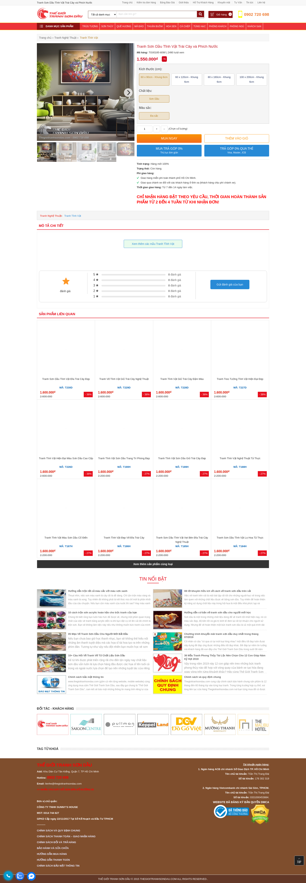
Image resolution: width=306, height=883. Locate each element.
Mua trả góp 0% (169, 151)
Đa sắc (154, 115)
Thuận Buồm (155, 26)
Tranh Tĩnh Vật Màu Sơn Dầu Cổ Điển (66, 537)
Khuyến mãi (224, 2)
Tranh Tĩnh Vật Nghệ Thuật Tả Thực (240, 458)
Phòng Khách (217, 26)
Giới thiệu (184, 2)
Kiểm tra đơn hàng (146, 2)
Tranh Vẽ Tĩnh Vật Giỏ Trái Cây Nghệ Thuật (124, 379)
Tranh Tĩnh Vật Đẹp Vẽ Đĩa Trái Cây (124, 537)
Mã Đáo (139, 26)
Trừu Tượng (90, 26)
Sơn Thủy (107, 26)
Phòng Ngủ (237, 26)
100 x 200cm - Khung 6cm (252, 79)
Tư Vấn (238, 2)
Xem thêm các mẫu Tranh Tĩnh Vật (153, 243)
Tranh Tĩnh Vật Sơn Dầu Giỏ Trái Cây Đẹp (182, 458)
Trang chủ (127, 2)
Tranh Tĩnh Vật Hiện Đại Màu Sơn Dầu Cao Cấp (66, 458)
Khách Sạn (254, 26)
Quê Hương (124, 26)
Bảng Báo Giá (167, 2)
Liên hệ (261, 2)
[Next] (128, 92)
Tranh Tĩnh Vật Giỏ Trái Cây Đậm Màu (182, 379)
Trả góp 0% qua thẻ (236, 151)
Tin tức (249, 2)
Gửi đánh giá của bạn (230, 284)
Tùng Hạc (199, 26)
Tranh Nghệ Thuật (50, 215)
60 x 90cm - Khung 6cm (154, 77)
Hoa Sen (171, 26)
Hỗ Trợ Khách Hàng (203, 2)
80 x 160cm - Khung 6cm (219, 79)
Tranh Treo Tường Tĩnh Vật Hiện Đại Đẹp (240, 379)
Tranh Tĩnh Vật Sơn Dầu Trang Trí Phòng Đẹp (124, 458)
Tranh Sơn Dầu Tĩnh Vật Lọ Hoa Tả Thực (240, 537)
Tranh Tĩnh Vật (72, 215)
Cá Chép (185, 26)
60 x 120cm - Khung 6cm (186, 79)
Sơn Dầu (154, 98)
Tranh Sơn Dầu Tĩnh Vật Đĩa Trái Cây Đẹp (66, 379)
